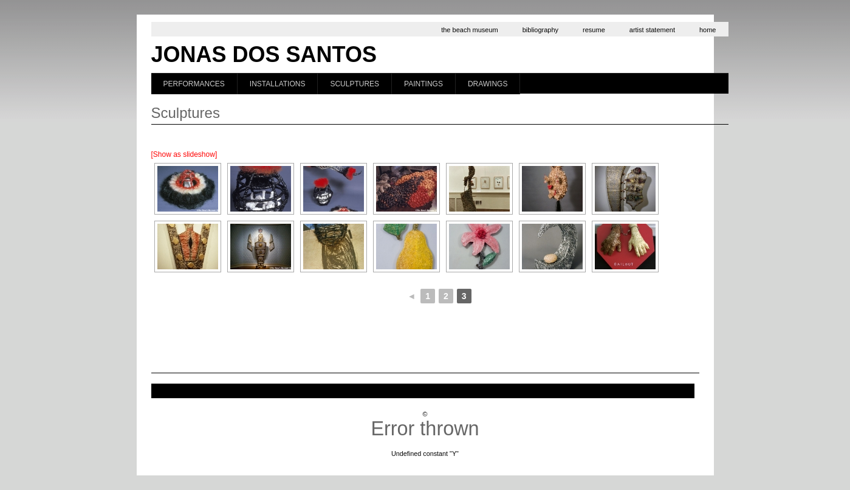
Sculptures (354, 84)
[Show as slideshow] (184, 154)
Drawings (488, 84)
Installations (278, 84)
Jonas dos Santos (264, 54)
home (707, 29)
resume (594, 29)
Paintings (423, 84)
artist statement (652, 29)
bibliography (540, 29)
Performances (194, 84)
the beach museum (469, 29)
